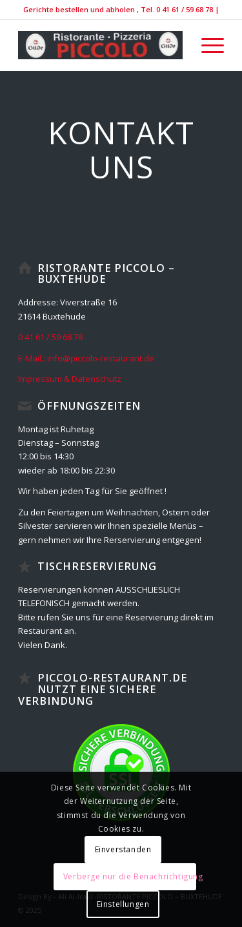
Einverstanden (123, 849)
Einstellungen (123, 904)
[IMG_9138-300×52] (100, 45)
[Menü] (206, 45)
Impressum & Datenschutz (69, 379)
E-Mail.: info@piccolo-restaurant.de (86, 358)
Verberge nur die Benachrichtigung (130, 876)
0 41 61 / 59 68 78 (50, 337)
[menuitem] (206, 45)
